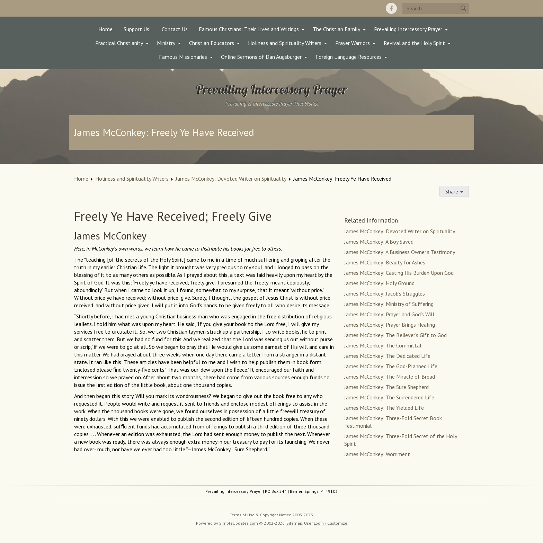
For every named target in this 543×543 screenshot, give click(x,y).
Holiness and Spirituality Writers (284, 42)
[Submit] (463, 8)
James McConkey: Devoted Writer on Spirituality (231, 178)
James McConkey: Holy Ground (379, 283)
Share (454, 191)
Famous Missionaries (183, 56)
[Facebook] (391, 8)
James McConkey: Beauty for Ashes (384, 262)
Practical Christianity (119, 42)
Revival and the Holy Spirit (414, 42)
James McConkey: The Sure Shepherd (386, 386)
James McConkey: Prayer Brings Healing (389, 324)
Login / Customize (330, 523)
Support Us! (137, 29)
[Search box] (435, 8)
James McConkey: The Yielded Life (384, 407)
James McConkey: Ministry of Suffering (389, 303)
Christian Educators (211, 42)
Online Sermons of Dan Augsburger (261, 56)
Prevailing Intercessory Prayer (408, 29)
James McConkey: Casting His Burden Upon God (399, 272)
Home (105, 29)
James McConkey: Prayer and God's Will (389, 314)
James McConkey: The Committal (382, 345)
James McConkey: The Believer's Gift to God (395, 335)
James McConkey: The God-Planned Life (390, 366)
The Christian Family (336, 29)
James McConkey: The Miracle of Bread (389, 376)
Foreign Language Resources (348, 56)
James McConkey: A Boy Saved (378, 241)
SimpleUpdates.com (238, 523)
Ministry (166, 42)
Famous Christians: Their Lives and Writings (249, 29)
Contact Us (175, 29)
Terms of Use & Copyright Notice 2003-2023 (271, 514)
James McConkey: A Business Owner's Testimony (399, 251)
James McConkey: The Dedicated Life (387, 355)
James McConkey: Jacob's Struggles (384, 293)
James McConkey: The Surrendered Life (389, 397)
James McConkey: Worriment (377, 454)
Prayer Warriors (352, 42)
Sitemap (294, 523)
